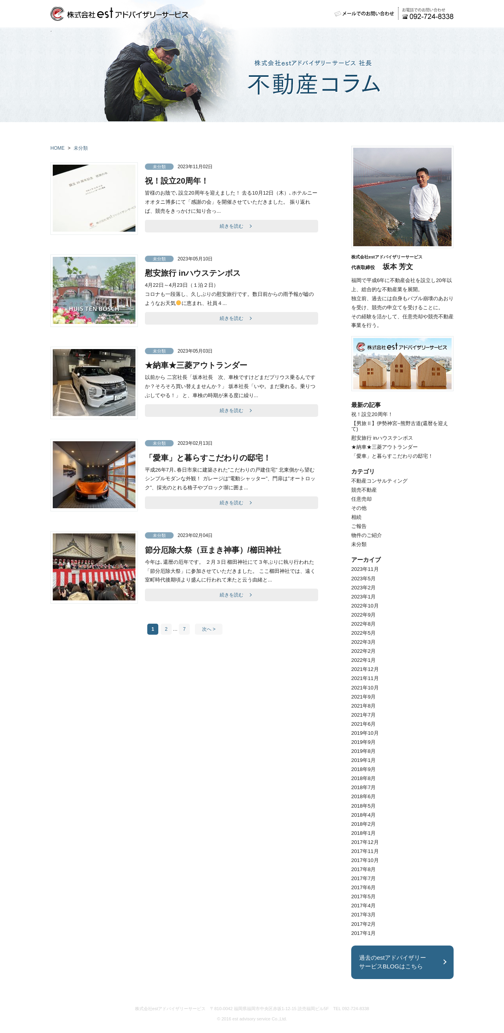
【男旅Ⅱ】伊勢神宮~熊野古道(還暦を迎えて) (399, 425)
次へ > (208, 629)
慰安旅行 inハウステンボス (193, 273)
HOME (57, 148)
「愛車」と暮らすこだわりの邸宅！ (208, 457)
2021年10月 (365, 688)
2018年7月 (363, 787)
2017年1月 (363, 933)
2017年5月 (363, 896)
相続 (356, 517)
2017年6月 (363, 887)
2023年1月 (363, 597)
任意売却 (361, 499)
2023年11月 (365, 569)
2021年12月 (365, 669)
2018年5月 (363, 806)
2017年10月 (365, 860)
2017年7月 (363, 878)
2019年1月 (363, 760)
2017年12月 (365, 842)
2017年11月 (365, 851)
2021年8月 (363, 706)
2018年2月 (363, 824)
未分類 (81, 148)
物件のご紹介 (366, 535)
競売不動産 (364, 490)
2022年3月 (363, 642)
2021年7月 (363, 715)
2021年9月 (363, 697)
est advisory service (251, 1018)
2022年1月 (363, 660)
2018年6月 (363, 796)
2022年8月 (363, 624)
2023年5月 (363, 579)
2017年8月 (363, 869)
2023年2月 (363, 588)
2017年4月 (363, 906)
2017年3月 (363, 915)
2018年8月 (363, 778)
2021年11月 (365, 678)
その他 (359, 508)
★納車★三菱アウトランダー (196, 365)
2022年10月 (365, 606)
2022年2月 (363, 651)
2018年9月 (363, 769)
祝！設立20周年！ (177, 181)
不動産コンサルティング (379, 481)
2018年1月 (363, 833)
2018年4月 (363, 815)
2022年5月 (363, 633)
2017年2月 (363, 924)
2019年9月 (363, 742)
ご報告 (359, 526)
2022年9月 (363, 615)
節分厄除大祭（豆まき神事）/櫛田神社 (213, 550)
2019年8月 (363, 751)
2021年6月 (363, 724)
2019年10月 (365, 733)
